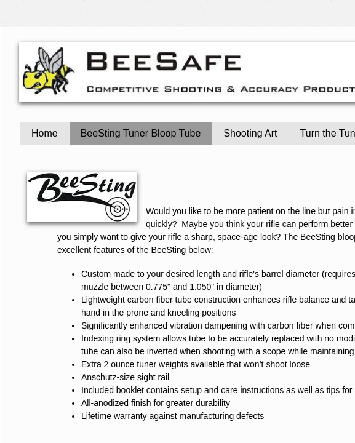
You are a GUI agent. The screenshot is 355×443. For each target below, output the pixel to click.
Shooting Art (250, 133)
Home (44, 133)
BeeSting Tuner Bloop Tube (141, 133)
